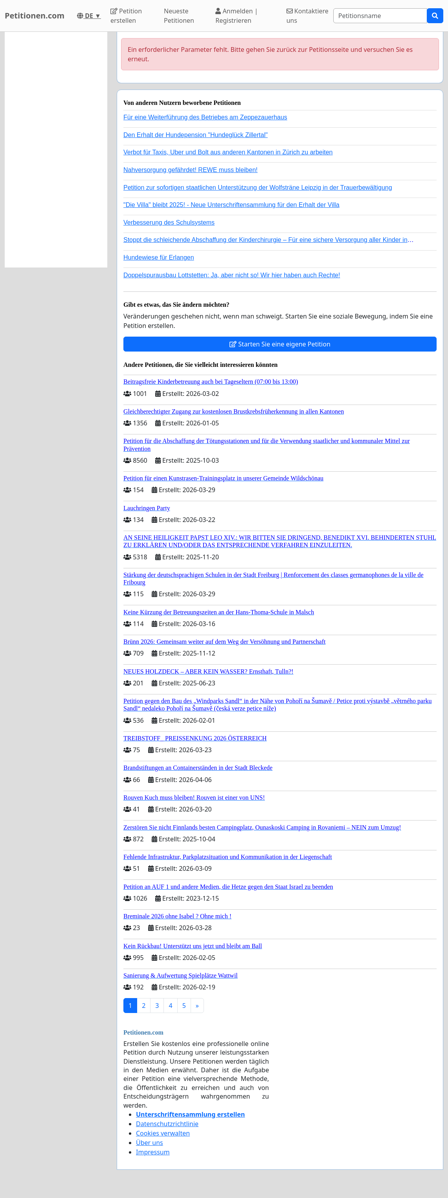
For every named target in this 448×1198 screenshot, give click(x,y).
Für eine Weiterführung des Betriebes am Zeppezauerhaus (205, 117)
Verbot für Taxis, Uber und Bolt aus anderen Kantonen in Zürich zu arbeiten (227, 152)
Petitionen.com (34, 15)
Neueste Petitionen (179, 16)
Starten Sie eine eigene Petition (280, 344)
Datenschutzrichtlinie (167, 1123)
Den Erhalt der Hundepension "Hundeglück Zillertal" (195, 135)
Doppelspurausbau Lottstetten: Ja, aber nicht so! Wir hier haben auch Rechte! (231, 275)
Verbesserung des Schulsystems (169, 222)
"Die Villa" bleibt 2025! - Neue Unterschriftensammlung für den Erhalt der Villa (231, 204)
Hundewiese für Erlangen (158, 257)
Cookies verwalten (163, 1133)
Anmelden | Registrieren (236, 16)
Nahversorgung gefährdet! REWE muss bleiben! (190, 170)
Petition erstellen (126, 16)
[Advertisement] (56, 149)
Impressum (153, 1152)
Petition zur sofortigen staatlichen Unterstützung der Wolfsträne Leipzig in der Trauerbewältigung (257, 187)
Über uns (149, 1142)
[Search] (380, 15)
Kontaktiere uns (307, 16)
